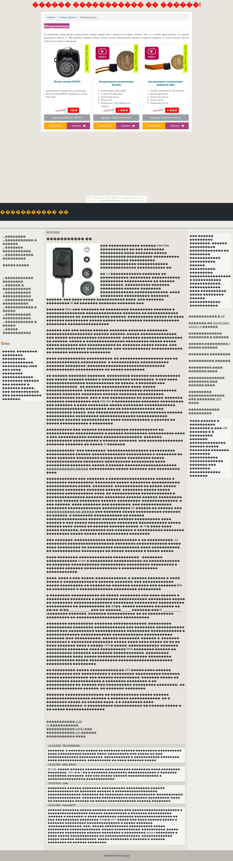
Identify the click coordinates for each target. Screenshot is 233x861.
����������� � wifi (206, 316)
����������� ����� (67, 468)
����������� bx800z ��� (69, 728)
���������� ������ (209, 360)
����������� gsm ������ (71, 732)
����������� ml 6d (64, 721)
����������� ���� (66, 736)
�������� (15, 236)
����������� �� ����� (70, 511)
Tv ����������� (62, 725)
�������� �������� (209, 354)
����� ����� (16, 265)
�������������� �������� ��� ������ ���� (206, 381)
